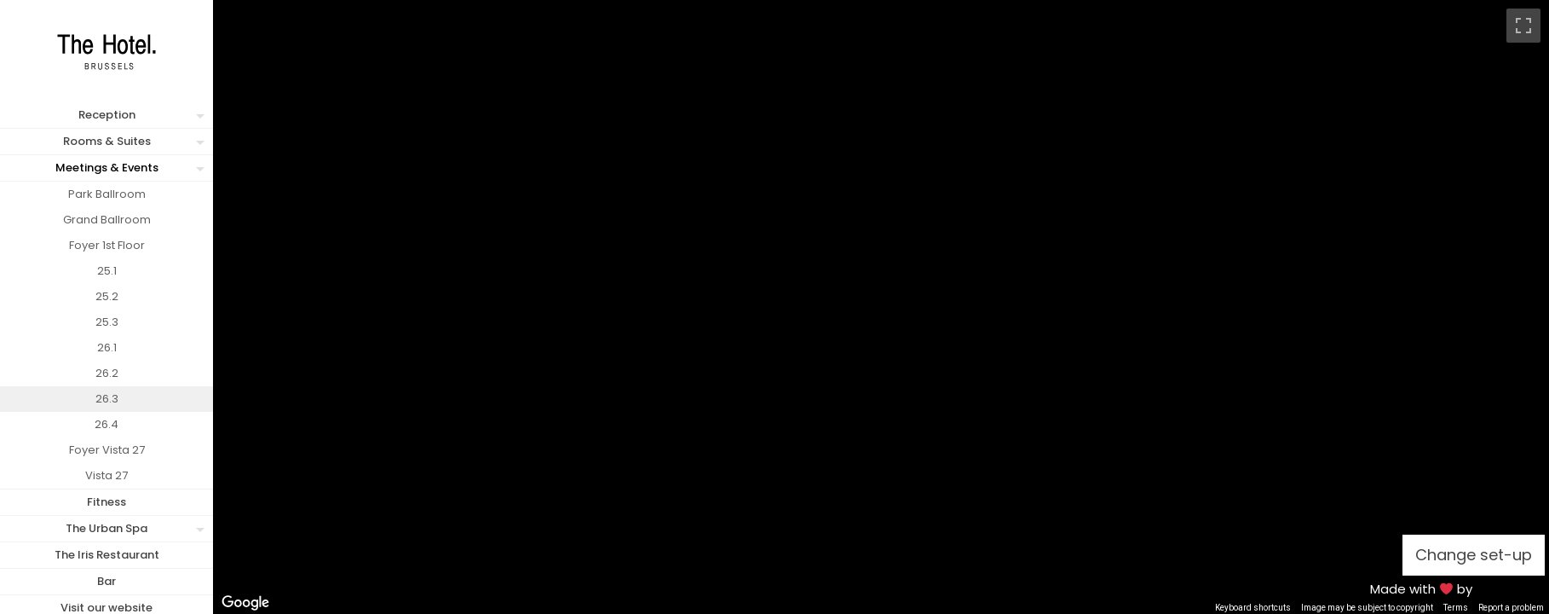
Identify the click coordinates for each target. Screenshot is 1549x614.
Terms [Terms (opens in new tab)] (1455, 607)
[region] (881, 307)
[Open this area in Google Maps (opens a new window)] (245, 603)
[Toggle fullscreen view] (1523, 26)
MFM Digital (1510, 589)
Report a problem (1511, 607)
